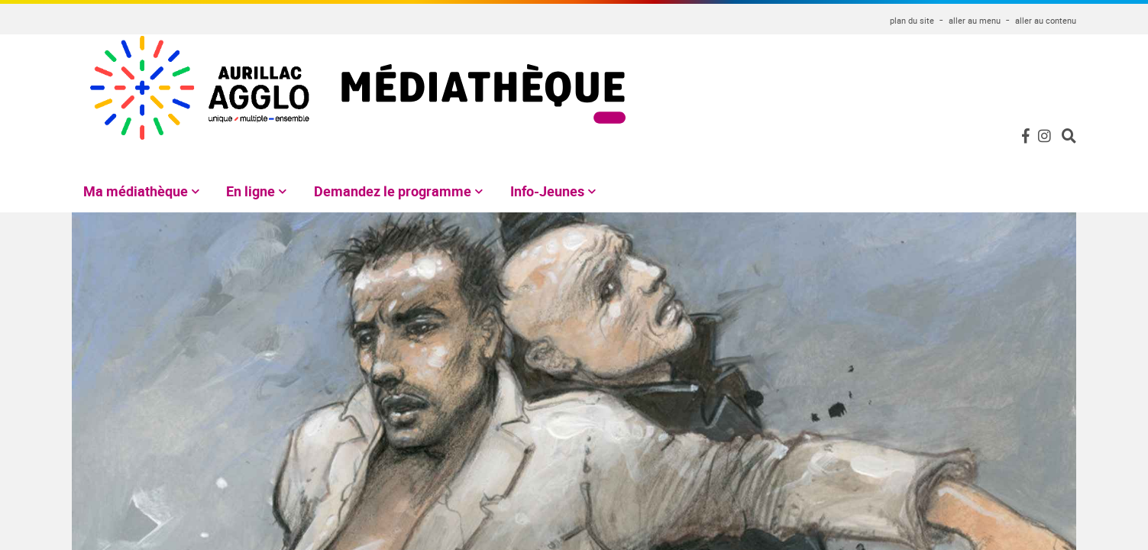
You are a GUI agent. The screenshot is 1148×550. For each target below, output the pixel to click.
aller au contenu (1045, 20)
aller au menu (975, 20)
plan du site (912, 20)
